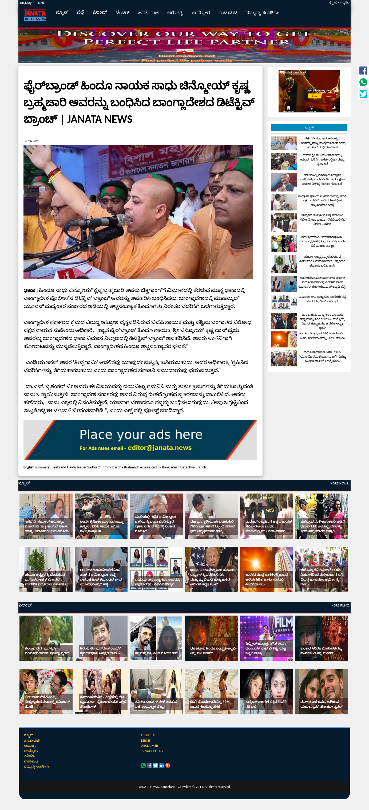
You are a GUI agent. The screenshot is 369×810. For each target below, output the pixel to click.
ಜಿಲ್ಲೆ (80, 12)
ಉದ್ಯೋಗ (201, 12)
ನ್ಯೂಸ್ (62, 12)
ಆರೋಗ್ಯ (175, 12)
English (345, 3)
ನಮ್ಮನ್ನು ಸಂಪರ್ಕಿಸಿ (262, 12)
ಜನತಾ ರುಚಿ (148, 12)
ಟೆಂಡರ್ (122, 12)
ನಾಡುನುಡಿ (228, 12)
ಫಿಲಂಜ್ (100, 12)
